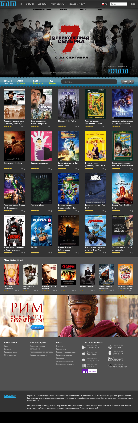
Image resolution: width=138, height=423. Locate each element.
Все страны (21, 83)
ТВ (20, 3)
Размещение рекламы (65, 364)
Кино (6, 346)
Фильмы (30, 3)
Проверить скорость (38, 355)
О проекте (60, 346)
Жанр (36, 80)
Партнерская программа (66, 352)
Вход (133, 3)
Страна (21, 80)
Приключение (38, 83)
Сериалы (42, 3)
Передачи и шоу (77, 3)
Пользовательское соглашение (37, 347)
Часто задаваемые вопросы (41, 352)
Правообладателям (64, 355)
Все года (52, 83)
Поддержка (61, 349)
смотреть (37, 327)
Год (52, 80)
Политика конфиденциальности (65, 359)
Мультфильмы (57, 3)
